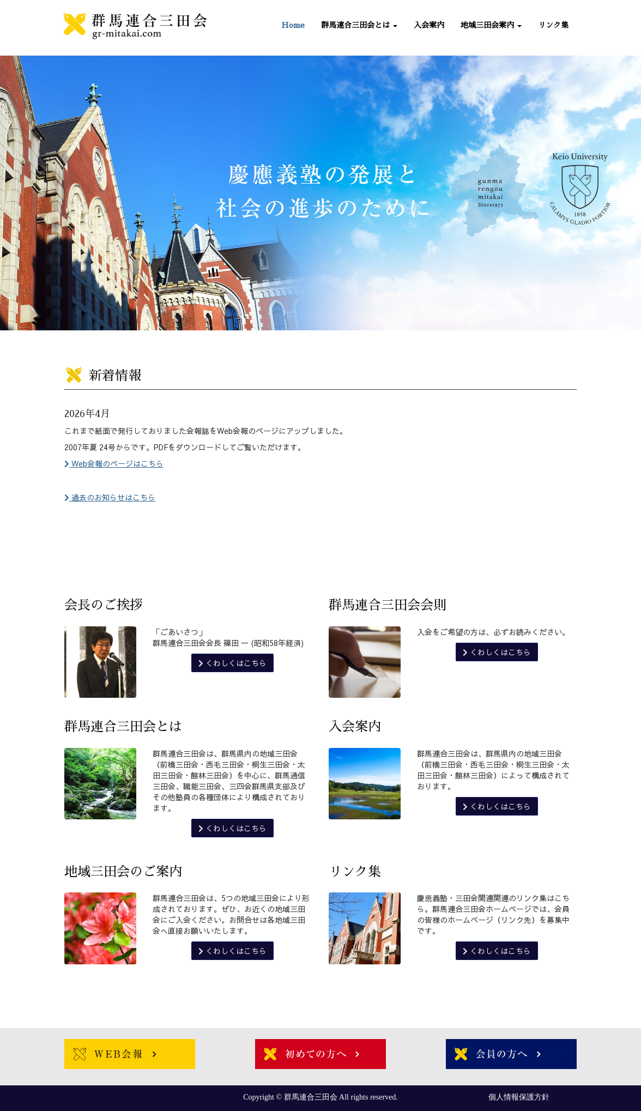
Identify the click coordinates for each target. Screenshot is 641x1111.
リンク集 (553, 25)
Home (293, 25)
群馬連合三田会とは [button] (359, 25)
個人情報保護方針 (518, 1097)
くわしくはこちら (232, 662)
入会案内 (429, 25)
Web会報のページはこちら (114, 463)
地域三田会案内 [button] (491, 25)
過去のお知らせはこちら (109, 497)
